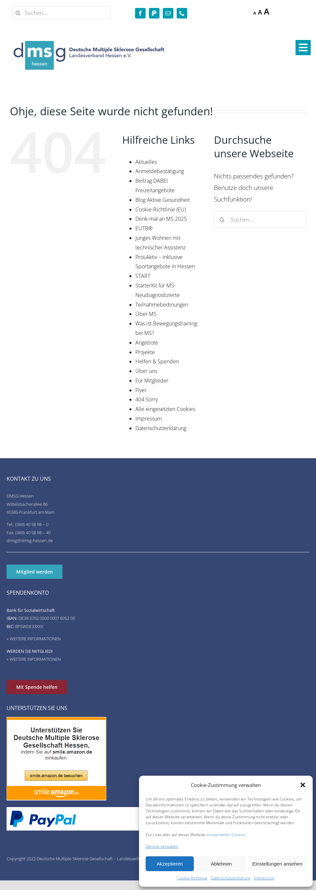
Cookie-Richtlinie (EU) (160, 209)
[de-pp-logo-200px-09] (43, 813)
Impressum (264, 878)
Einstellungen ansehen (277, 864)
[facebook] (140, 13)
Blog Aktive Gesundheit (162, 200)
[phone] (182, 13)
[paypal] (154, 13)
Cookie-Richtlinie (192, 878)
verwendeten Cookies (226, 834)
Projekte (145, 352)
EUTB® (144, 228)
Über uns (146, 371)
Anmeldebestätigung (159, 171)
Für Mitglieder (151, 380)
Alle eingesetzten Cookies (165, 409)
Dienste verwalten (162, 846)
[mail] (168, 13)
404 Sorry (146, 399)
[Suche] (18, 13)
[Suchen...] (61, 13)
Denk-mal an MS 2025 (161, 218)
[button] (302, 785)
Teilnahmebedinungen (161, 304)
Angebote (146, 342)
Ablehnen (221, 864)
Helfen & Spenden (157, 361)
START (142, 275)
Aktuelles (146, 162)
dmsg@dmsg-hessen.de (30, 540)
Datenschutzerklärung (230, 878)
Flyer (141, 390)
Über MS (146, 313)
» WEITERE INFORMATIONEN (34, 639)
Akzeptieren (170, 864)
